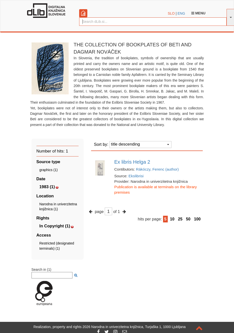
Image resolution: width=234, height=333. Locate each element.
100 (197, 219)
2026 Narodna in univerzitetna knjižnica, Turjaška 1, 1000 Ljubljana (134, 327)
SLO (171, 13)
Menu (198, 13)
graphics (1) (48, 170)
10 (172, 219)
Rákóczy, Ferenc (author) (157, 169)
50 (188, 219)
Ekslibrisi (136, 176)
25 (180, 219)
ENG (181, 13)
